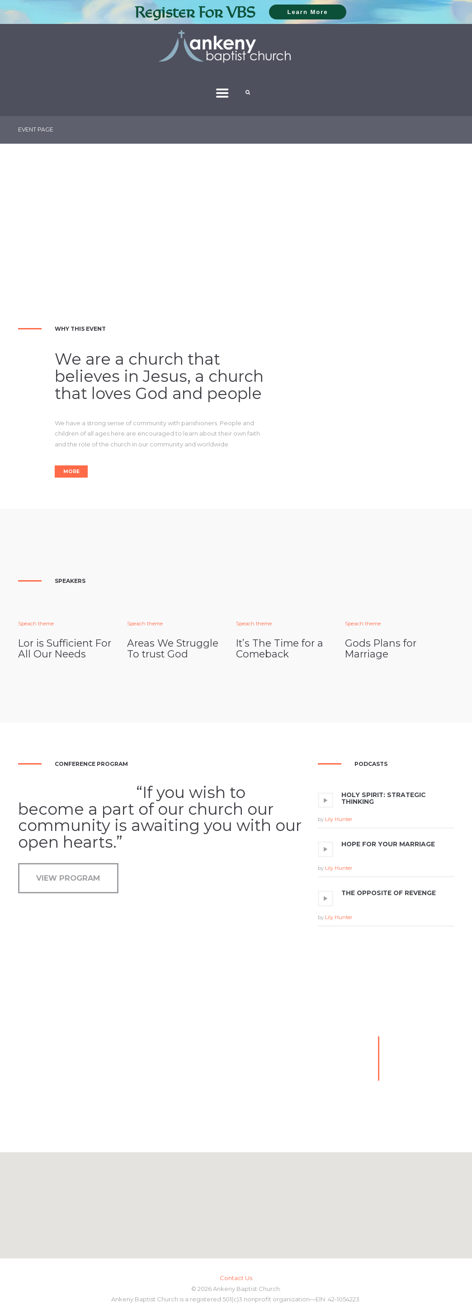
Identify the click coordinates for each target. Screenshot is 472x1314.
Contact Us (236, 1277)
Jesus (165, 376)
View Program (68, 877)
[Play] (326, 800)
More (71, 471)
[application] (386, 810)
